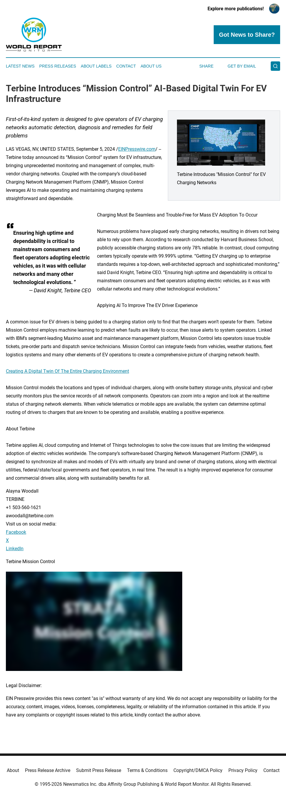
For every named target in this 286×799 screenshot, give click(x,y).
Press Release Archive (47, 770)
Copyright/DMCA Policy (198, 770)
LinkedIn (15, 548)
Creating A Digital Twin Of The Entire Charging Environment (67, 371)
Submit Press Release (98, 770)
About (13, 770)
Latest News (20, 66)
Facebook (16, 532)
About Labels (96, 66)
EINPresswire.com (136, 149)
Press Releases (57, 66)
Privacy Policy (242, 770)
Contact (126, 66)
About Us (151, 66)
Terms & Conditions (147, 770)
